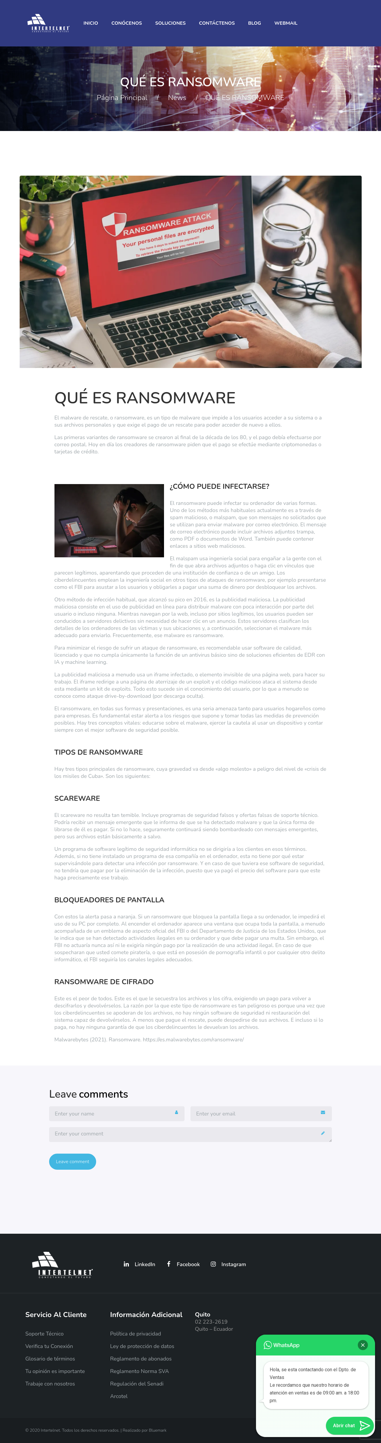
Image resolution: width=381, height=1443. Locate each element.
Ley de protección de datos (142, 1346)
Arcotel (119, 1396)
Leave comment (72, 1161)
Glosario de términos (50, 1358)
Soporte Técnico (44, 1333)
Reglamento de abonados (141, 1358)
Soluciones (170, 23)
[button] (363, 1345)
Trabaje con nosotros (50, 1383)
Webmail (286, 23)
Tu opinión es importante (55, 1371)
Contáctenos (217, 23)
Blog (254, 23)
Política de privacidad (135, 1333)
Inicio (91, 23)
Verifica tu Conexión (49, 1346)
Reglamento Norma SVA (139, 1371)
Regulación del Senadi (136, 1383)
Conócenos (126, 23)
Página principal (122, 97)
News (177, 97)
